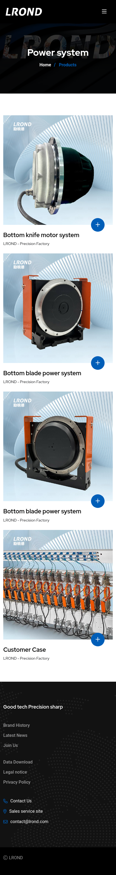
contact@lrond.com (29, 821)
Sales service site (26, 811)
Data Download (18, 762)
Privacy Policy (16, 782)
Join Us (10, 745)
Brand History (16, 725)
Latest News (15, 735)
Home (45, 64)
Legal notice (15, 772)
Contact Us (21, 800)
